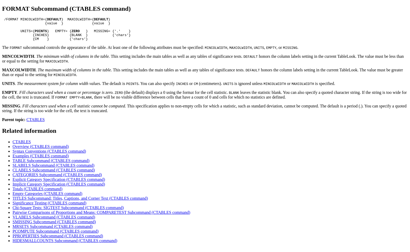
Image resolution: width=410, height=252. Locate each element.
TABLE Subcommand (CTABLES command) (51, 165)
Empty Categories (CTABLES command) (47, 198)
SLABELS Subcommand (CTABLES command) (53, 170)
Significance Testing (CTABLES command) (49, 207)
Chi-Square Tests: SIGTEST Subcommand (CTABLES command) (68, 212)
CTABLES (35, 124)
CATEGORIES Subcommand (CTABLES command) (57, 179)
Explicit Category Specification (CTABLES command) (59, 184)
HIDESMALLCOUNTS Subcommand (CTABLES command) (65, 245)
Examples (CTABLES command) (41, 160)
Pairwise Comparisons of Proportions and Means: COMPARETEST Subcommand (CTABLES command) (101, 217)
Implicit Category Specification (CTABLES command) (59, 189)
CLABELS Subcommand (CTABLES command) (54, 175)
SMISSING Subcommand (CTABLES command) (54, 226)
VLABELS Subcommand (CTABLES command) (54, 222)
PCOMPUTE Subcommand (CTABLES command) (56, 236)
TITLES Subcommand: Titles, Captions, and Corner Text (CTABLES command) (80, 203)
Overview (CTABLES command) (41, 151)
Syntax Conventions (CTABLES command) (49, 156)
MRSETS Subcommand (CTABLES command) (53, 231)
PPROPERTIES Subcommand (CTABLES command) (58, 240)
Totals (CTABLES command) (37, 193)
